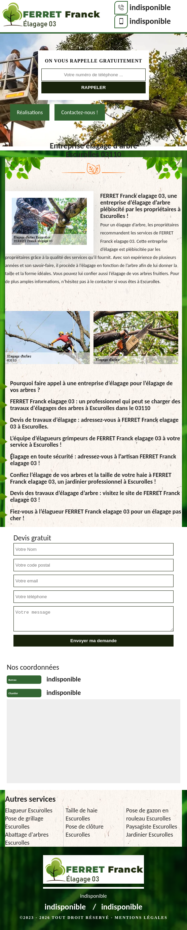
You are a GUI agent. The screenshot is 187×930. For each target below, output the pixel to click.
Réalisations (30, 112)
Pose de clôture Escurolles (85, 830)
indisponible (150, 7)
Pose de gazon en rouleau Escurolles (148, 814)
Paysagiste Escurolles (151, 826)
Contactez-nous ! (79, 112)
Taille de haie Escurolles (82, 814)
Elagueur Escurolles (28, 810)
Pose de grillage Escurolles (24, 822)
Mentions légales (141, 917)
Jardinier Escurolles (149, 834)
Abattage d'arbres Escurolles (26, 838)
